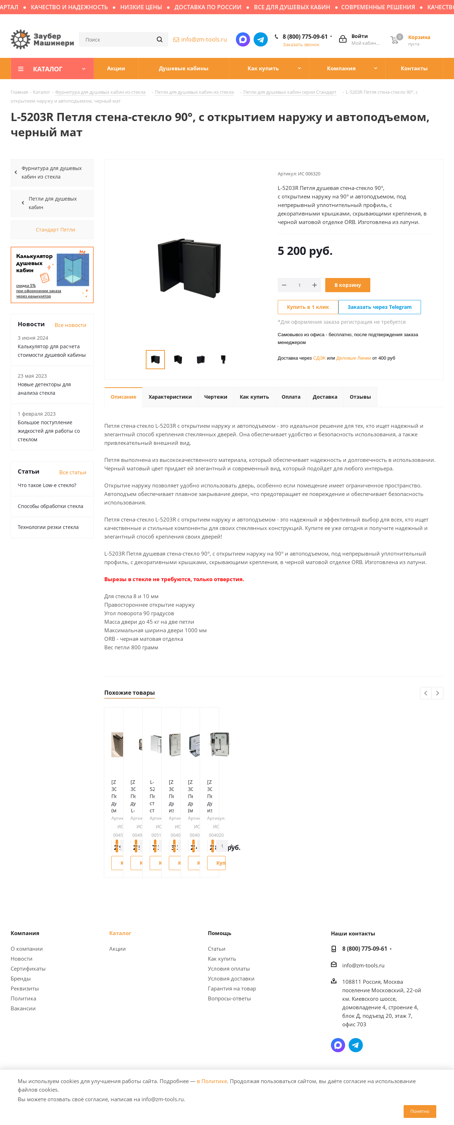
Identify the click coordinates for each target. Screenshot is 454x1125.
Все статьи (73, 472)
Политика (23, 998)
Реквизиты (25, 988)
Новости (22, 958)
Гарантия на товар (232, 988)
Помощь (219, 932)
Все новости (71, 324)
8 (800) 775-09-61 (305, 36)
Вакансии (23, 1008)
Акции (117, 948)
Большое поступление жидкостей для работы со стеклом (49, 431)
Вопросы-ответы (229, 998)
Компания (25, 932)
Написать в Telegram (261, 39)
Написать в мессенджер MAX (243, 39)
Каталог (120, 932)
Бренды (21, 978)
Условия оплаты (229, 968)
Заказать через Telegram (380, 307)
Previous (426, 693)
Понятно (420, 1111)
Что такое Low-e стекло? (47, 485)
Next (437, 693)
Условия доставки (231, 978)
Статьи (217, 948)
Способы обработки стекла (50, 506)
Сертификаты (28, 968)
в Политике (212, 1081)
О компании (27, 948)
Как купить (222, 958)
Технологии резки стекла (48, 527)
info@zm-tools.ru (204, 39)
